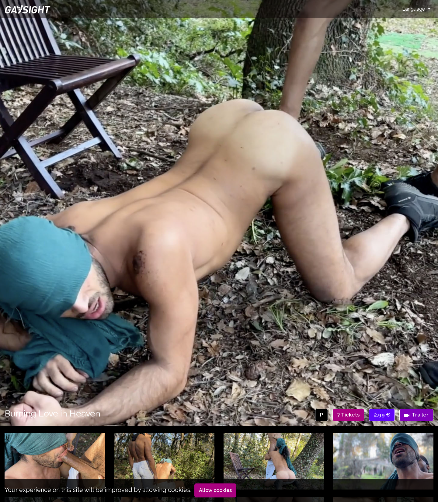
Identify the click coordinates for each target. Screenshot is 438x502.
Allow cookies (215, 490)
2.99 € (382, 415)
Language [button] (414, 9)
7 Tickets (348, 415)
